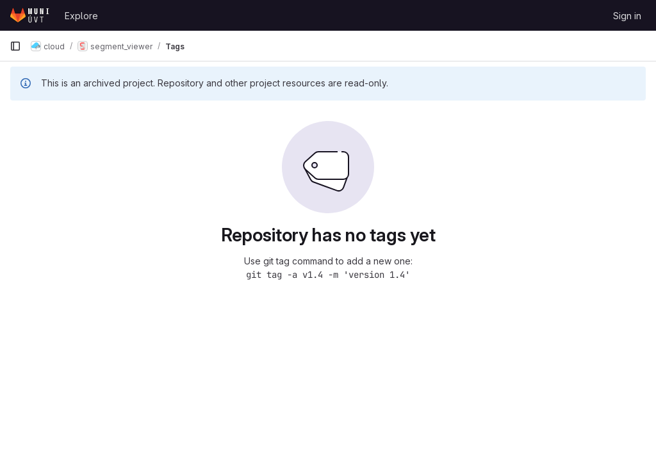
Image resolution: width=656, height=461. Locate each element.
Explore (81, 15)
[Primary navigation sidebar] (15, 46)
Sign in (627, 15)
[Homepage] (30, 15)
